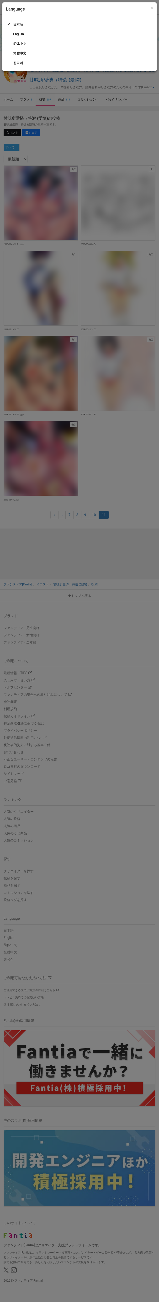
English (18, 34)
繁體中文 (19, 53)
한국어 (18, 63)
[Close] (151, 8)
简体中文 (19, 44)
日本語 (18, 24)
